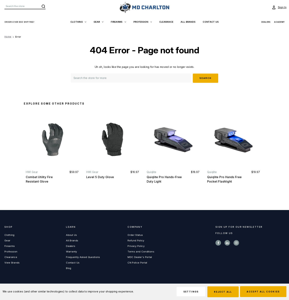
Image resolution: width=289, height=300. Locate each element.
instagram (236, 242)
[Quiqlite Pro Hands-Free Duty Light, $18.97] (173, 139)
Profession (142, 21)
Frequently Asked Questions (83, 256)
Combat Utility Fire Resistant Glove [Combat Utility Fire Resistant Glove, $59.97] (39, 179)
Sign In (282, 7)
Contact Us (72, 262)
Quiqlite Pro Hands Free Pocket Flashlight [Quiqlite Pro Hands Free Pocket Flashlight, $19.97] (224, 179)
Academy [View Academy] (279, 22)
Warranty (71, 251)
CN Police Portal (137, 262)
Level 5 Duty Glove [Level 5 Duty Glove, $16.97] (100, 177)
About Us (71, 234)
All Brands (188, 21)
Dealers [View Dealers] (266, 22)
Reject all (221, 291)
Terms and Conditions (141, 251)
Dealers (70, 245)
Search (43, 6)
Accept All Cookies (262, 291)
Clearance (166, 21)
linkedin (227, 242)
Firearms (118, 21)
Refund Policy (136, 240)
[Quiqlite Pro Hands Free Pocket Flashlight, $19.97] (233, 139)
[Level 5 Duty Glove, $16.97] (112, 139)
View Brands (12, 262)
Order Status (135, 234)
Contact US (211, 21)
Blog (68, 267)
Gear (98, 21)
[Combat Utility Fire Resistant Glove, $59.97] (52, 139)
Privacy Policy (136, 245)
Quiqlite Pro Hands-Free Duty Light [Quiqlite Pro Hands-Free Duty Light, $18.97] (164, 179)
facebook (218, 242)
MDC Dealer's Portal (140, 256)
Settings (188, 291)
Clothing (78, 21)
